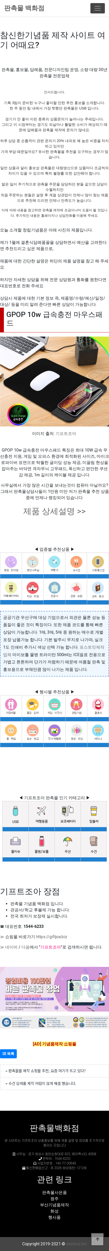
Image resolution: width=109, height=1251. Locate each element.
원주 (54, 1198)
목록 (8, 1054)
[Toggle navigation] (97, 8)
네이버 (11, 947)
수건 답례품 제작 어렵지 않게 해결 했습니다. (42, 1083)
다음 (25, 947)
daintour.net (76, 1243)
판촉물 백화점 (24, 8)
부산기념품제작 (54, 1204)
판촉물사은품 (54, 1192)
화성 (54, 1211)
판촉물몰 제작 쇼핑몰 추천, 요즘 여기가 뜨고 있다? (47, 1070)
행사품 (54, 1217)
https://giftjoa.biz (51, 936)
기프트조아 (66, 433)
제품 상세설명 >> (54, 511)
